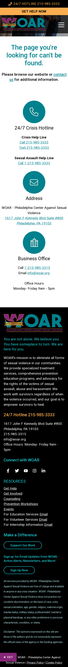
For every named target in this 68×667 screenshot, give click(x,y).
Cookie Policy (54, 662)
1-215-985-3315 (37, 268)
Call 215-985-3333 (34, 142)
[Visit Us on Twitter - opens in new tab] (17, 470)
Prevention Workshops (21, 504)
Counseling (12, 499)
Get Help (10, 488)
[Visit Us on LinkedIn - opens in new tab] (43, 470)
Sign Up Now (19, 570)
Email (44, 514)
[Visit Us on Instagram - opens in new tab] (34, 470)
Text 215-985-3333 (34, 148)
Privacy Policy (35, 662)
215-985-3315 (15, 434)
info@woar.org (38, 273)
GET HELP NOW (34, 11)
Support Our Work (22, 545)
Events (9, 509)
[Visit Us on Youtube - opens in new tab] (25, 470)
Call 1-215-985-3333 (34, 163)
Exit (10, 657)
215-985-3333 (41, 414)
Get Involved (13, 493)
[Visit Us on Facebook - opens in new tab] (8, 470)
